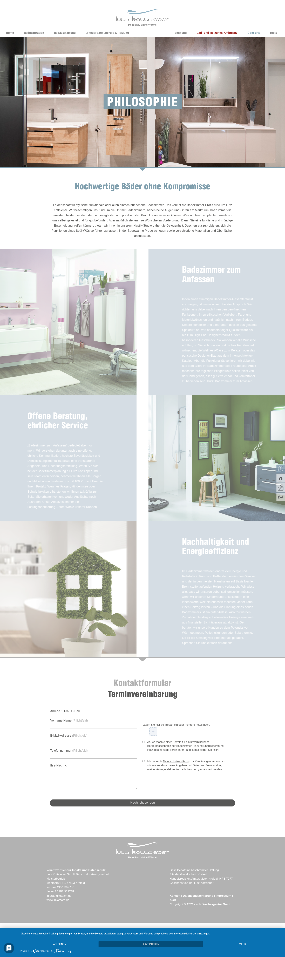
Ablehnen (59, 944)
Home (10, 33)
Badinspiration (34, 33)
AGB (172, 900)
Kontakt (174, 895)
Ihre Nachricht (59, 765)
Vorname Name (69, 720)
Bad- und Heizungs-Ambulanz (217, 33)
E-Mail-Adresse (68, 735)
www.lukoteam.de (57, 900)
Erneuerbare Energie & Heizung (107, 33)
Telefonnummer (69, 750)
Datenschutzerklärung (176, 761)
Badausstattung (65, 33)
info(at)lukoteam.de (58, 895)
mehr (242, 944)
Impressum (223, 895)
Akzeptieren (151, 944)
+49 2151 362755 (62, 891)
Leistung (181, 33)
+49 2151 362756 (62, 887)
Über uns (253, 33)
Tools (273, 33)
